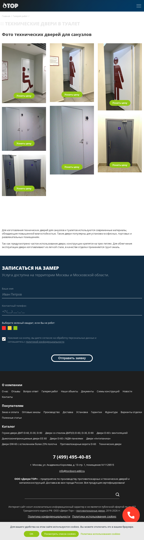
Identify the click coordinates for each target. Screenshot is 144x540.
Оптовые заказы (31, 412)
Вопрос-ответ (31, 391)
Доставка (68, 412)
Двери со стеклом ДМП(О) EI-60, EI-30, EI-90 (69, 433)
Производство (52, 412)
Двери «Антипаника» (98, 438)
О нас (5, 391)
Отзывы (15, 391)
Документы (87, 391)
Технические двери (110, 444)
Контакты (7, 397)
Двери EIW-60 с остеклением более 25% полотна (29, 444)
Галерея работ (50, 391)
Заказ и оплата (10, 412)
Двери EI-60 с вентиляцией (112, 433)
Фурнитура (111, 412)
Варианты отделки (131, 412)
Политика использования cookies (94, 516)
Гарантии (96, 412)
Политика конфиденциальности (49, 516)
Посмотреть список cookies (60, 533)
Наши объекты (69, 391)
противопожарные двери (90, 510)
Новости (127, 391)
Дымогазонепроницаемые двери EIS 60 (24, 438)
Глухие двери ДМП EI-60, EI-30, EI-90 (22, 433)
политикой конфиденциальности (45, 341)
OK (31, 533)
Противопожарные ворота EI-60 (78, 444)
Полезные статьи (12, 417)
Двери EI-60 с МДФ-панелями (66, 438)
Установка (82, 412)
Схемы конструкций (108, 391)
